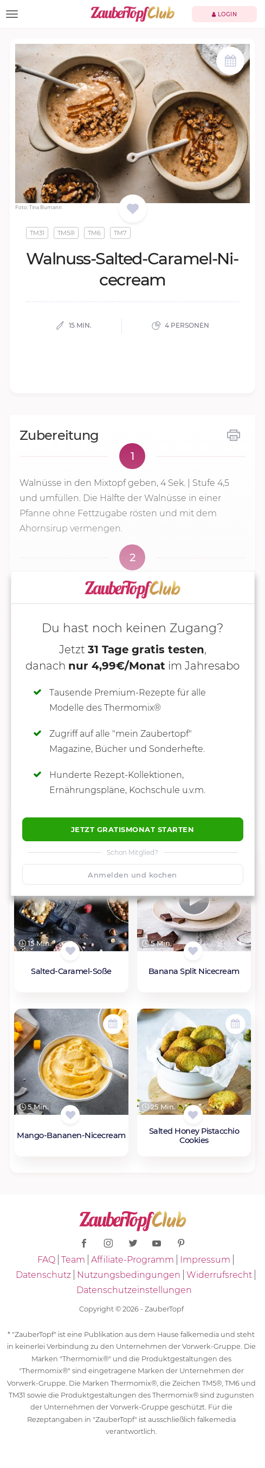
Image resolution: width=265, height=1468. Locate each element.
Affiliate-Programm (132, 1260)
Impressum (205, 1260)
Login (224, 14)
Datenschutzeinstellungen (134, 1290)
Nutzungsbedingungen (128, 1275)
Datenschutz (43, 1275)
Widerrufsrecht (219, 1275)
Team (73, 1260)
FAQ (46, 1260)
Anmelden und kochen (132, 875)
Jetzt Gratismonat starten (133, 829)
